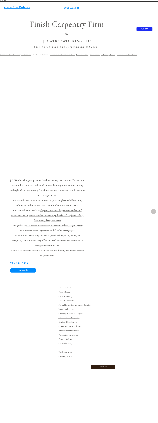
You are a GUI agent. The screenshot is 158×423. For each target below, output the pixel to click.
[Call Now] (23, 270)
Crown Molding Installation (88, 55)
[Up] (153, 211)
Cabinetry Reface (108, 55)
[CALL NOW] (144, 29)
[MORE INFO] (103, 367)
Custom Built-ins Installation (62, 55)
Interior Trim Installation (127, 55)
